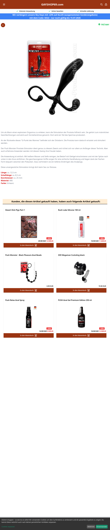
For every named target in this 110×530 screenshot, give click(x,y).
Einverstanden (102, 527)
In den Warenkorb (28, 245)
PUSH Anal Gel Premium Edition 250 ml (75, 300)
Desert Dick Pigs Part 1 (15, 210)
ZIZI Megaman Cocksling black (71, 255)
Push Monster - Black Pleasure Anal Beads (23, 255)
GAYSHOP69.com (52, 4)
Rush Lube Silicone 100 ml (69, 210)
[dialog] (55, 524)
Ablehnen (90, 527)
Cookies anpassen (8, 527)
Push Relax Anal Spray (15, 300)
